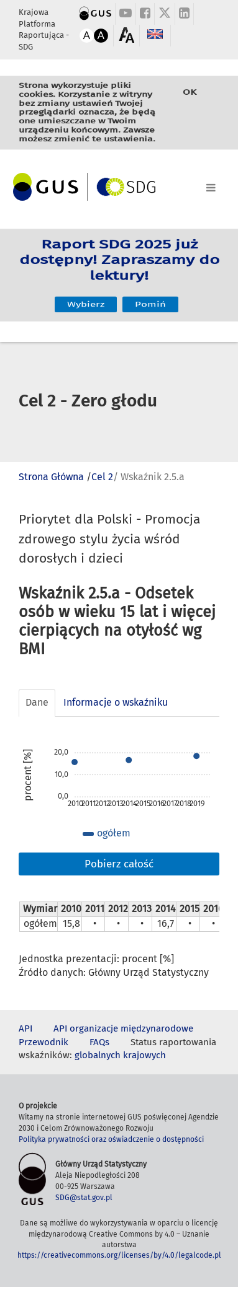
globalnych (98, 1055)
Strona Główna (51, 477)
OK (189, 100)
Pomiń (150, 293)
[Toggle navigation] (119, 185)
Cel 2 (102, 477)
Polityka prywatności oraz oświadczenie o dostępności (111, 1139)
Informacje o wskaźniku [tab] (115, 702)
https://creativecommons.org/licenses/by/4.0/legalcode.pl (119, 1255)
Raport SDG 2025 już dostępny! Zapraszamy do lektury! (119, 266)
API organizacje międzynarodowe (123, 1028)
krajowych (144, 1055)
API (25, 1028)
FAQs (99, 1042)
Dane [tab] (36, 702)
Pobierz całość (119, 863)
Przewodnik (43, 1042)
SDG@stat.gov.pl (83, 1197)
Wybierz (85, 293)
